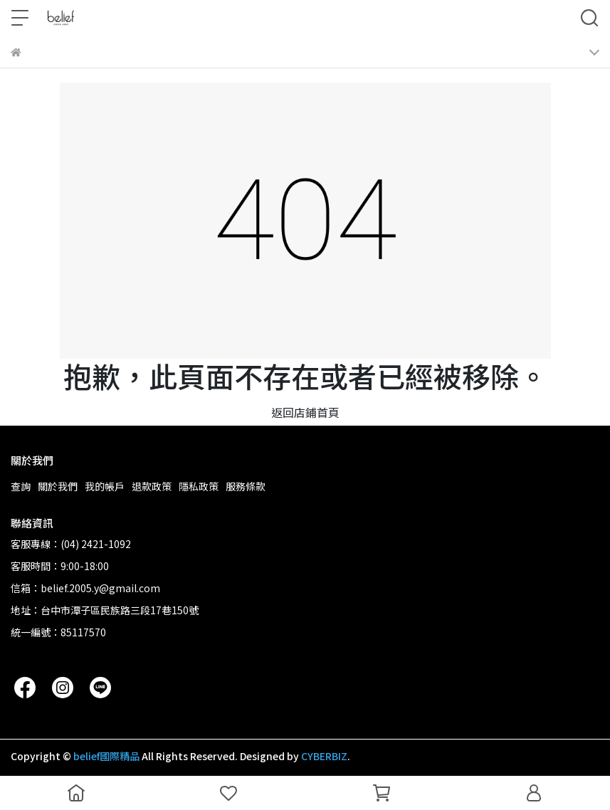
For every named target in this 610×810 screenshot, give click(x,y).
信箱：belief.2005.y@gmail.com (85, 588)
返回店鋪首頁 (305, 412)
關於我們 (58, 486)
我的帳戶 (105, 486)
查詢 (21, 486)
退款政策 (152, 486)
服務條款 (245, 486)
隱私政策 (199, 486)
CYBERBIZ (324, 756)
